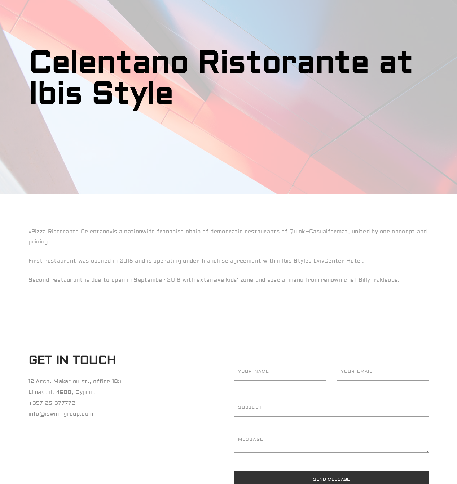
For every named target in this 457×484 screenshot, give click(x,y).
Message (331, 444)
